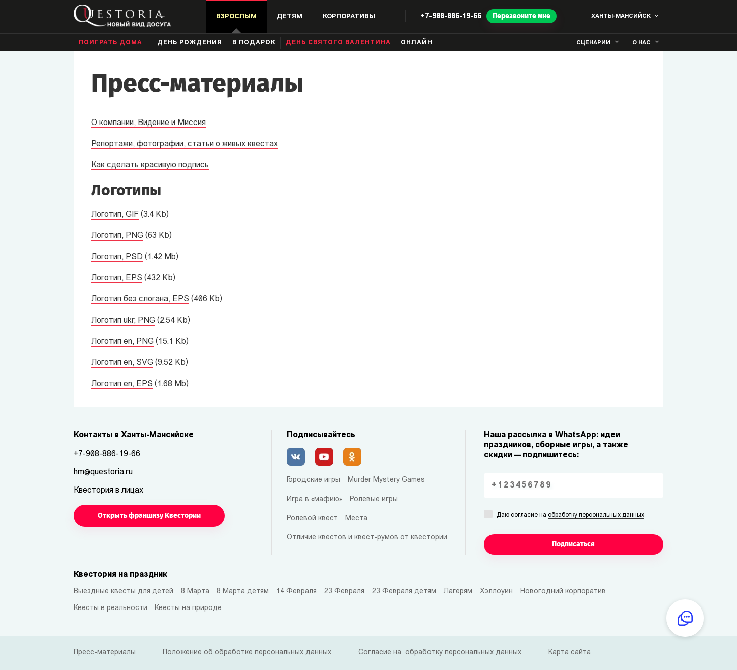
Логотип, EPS (116, 278)
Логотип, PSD (117, 257)
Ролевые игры (374, 499)
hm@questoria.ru (103, 472)
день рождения (189, 43)
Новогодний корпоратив (563, 591)
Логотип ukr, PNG (123, 321)
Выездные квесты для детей (123, 591)
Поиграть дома (110, 43)
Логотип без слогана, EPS (140, 299)
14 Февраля (296, 591)
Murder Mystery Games (386, 480)
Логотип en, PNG (122, 342)
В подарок (254, 43)
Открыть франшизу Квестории (149, 515)
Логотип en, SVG (122, 363)
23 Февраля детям (404, 591)
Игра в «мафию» (314, 499)
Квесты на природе (188, 608)
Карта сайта (569, 652)
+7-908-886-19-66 (450, 16)
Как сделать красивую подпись (150, 165)
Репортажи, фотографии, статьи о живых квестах (184, 144)
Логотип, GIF (115, 215)
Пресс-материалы (105, 652)
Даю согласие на (570, 515)
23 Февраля (344, 591)
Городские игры (313, 480)
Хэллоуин (496, 591)
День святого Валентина (338, 43)
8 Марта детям (243, 591)
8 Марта (195, 591)
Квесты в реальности (110, 608)
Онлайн (417, 43)
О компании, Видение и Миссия (148, 123)
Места (356, 518)
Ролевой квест (312, 518)
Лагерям (458, 591)
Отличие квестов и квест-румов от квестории (367, 537)
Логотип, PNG (117, 236)
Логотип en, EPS (122, 384)
